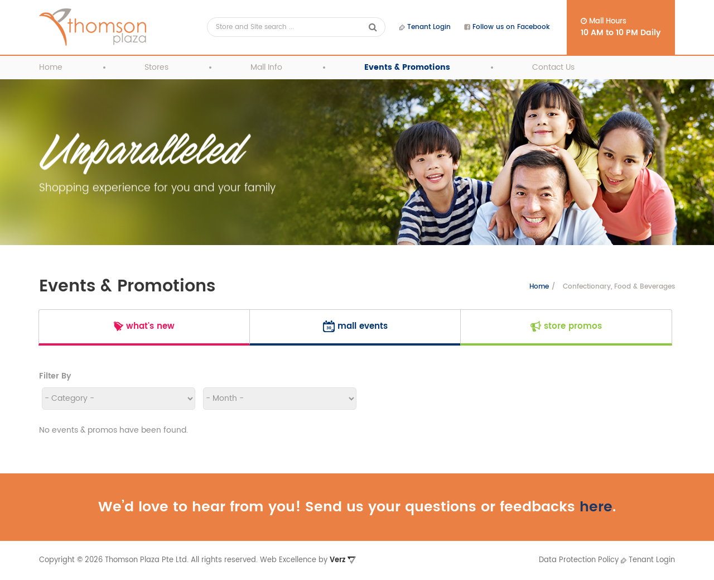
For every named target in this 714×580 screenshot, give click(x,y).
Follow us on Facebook (507, 27)
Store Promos (566, 326)
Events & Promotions (407, 67)
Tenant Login (425, 27)
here (596, 507)
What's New (144, 326)
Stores (156, 67)
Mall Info (266, 67)
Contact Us (553, 67)
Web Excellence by (308, 560)
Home (50, 67)
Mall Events (355, 326)
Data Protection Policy (579, 560)
